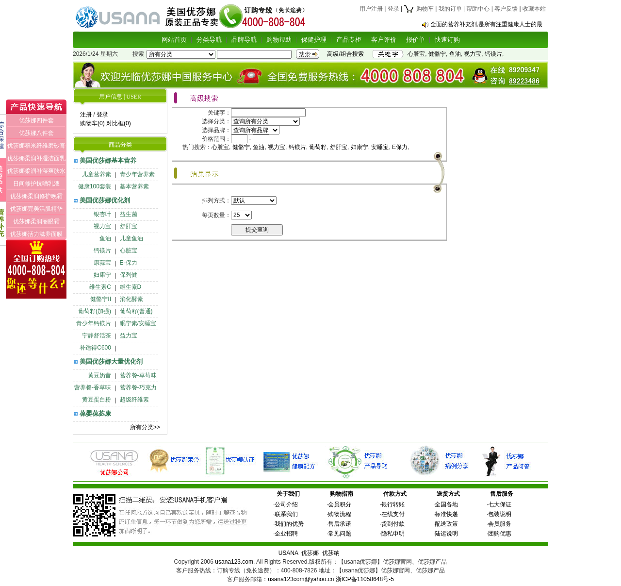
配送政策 (446, 523)
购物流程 (339, 514)
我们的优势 (289, 523)
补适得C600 (95, 347)
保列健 (128, 274)
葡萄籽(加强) (94, 311)
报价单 (415, 39)
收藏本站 (534, 8)
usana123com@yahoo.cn (301, 579)
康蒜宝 (102, 262)
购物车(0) (92, 123)
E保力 (400, 147)
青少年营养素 (137, 174)
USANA (288, 553)
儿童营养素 (96, 174)
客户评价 (383, 39)
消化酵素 (131, 299)
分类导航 (209, 39)
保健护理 (314, 39)
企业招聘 (286, 533)
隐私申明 (393, 533)
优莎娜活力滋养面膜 (36, 234)
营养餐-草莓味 (138, 375)
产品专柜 (348, 39)
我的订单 (450, 8)
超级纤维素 (134, 399)
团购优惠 (499, 533)
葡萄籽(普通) (136, 311)
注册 (86, 114)
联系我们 (286, 514)
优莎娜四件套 (36, 120)
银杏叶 (102, 214)
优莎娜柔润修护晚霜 (36, 196)
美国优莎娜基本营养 (108, 160)
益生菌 (128, 214)
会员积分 (339, 504)
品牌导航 (244, 39)
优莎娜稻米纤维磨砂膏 (36, 145)
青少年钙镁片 (93, 323)
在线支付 (393, 514)
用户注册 (371, 8)
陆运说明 (446, 533)
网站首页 (174, 39)
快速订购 (447, 39)
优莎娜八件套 (36, 133)
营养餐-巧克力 (138, 387)
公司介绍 (286, 504)
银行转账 (393, 504)
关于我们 (288, 493)
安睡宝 (380, 147)
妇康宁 (102, 274)
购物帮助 (279, 39)
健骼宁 (437, 53)
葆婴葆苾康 (95, 413)
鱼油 (455, 53)
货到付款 (393, 523)
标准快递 (446, 514)
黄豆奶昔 (99, 375)
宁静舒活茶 (96, 335)
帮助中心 (478, 8)
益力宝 (128, 335)
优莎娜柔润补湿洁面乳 (36, 158)
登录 (393, 8)
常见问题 (339, 533)
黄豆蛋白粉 (96, 399)
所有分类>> (145, 427)
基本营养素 (134, 186)
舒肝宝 (128, 226)
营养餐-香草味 (92, 387)
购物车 (418, 8)
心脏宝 (416, 53)
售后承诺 (339, 523)
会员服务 (499, 523)
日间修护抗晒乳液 (36, 183)
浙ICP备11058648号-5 (365, 579)
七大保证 (499, 504)
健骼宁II (100, 299)
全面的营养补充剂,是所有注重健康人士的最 (486, 24)
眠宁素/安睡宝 (138, 323)
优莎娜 (310, 553)
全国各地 (446, 504)
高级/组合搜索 (345, 53)
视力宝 (472, 53)
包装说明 (499, 514)
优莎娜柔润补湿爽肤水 (36, 170)
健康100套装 (94, 186)
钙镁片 (493, 53)
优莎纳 (331, 553)
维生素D (131, 287)
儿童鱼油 (131, 238)
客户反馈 (506, 8)
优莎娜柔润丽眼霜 (36, 221)
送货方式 (448, 493)
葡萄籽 (318, 147)
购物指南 (341, 493)
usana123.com (234, 561)
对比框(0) (118, 123)
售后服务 (501, 493)
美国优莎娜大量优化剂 (111, 361)
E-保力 (128, 262)
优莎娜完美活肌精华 (36, 208)
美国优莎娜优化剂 (105, 200)
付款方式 (395, 493)
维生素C (100, 287)
